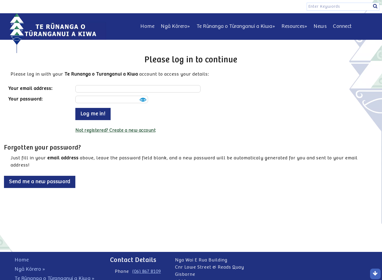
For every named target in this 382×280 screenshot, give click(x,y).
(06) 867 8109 (146, 271)
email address (63, 158)
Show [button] (142, 100)
